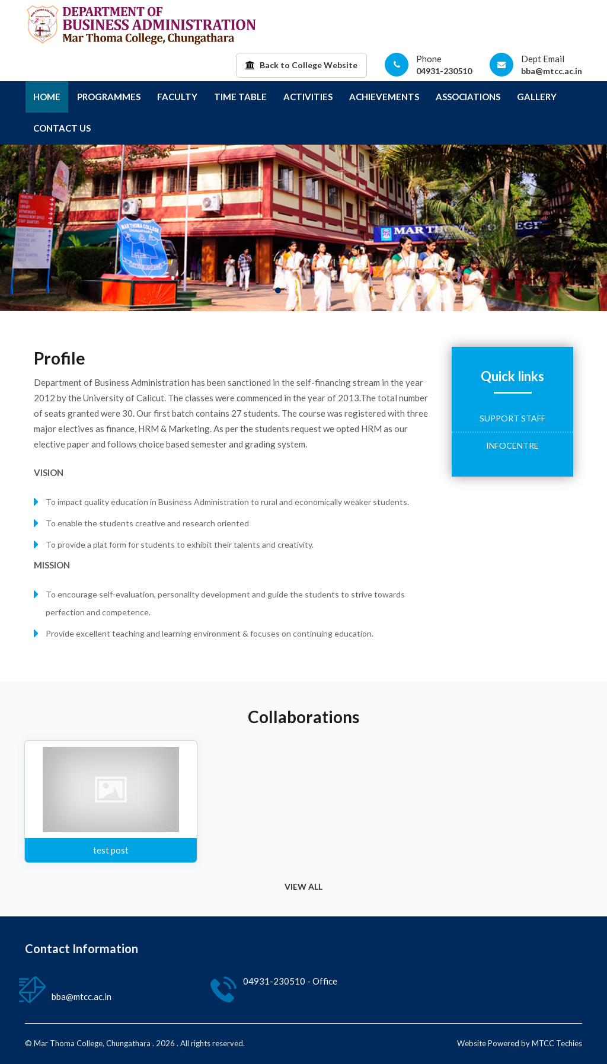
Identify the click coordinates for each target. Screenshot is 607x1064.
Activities (308, 96)
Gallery (537, 96)
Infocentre (512, 445)
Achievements (384, 96)
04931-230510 (444, 71)
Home (46, 96)
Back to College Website (301, 65)
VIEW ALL (303, 886)
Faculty (177, 96)
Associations (468, 96)
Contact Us (62, 128)
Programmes (108, 96)
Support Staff (512, 418)
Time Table (240, 96)
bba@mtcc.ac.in (551, 71)
